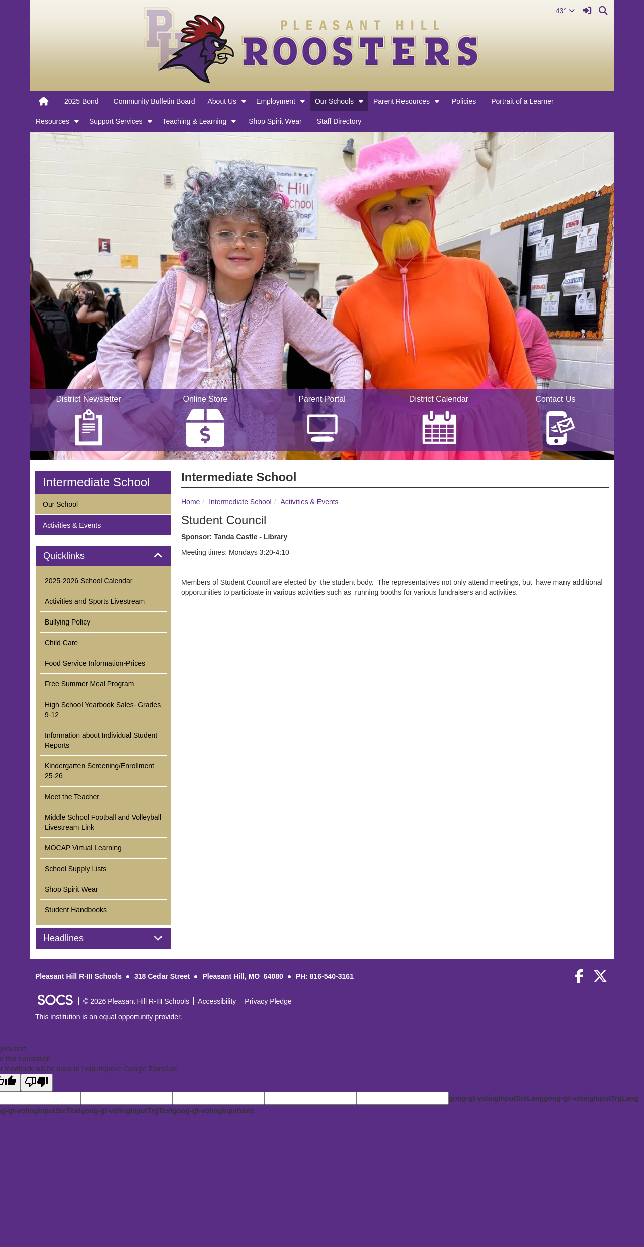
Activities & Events (309, 502)
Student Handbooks (76, 910)
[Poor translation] (37, 1083)
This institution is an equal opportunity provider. (108, 1016)
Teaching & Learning (195, 121)
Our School (60, 503)
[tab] (103, 556)
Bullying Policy (67, 622)
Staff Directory (339, 121)
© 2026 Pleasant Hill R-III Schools (136, 1001)
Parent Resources (401, 101)
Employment (275, 101)
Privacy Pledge (268, 1001)
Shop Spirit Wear (275, 121)
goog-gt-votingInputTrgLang (591, 1098)
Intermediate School (240, 502)
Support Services (116, 121)
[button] (243, 101)
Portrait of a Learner (522, 101)
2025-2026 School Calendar (88, 581)
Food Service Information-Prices (95, 663)
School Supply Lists (75, 869)
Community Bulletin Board (154, 101)
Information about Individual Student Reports (101, 740)
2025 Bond (81, 101)
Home (190, 502)
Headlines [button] (74, 938)
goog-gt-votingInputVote (213, 1111)
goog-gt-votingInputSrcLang (496, 1098)
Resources (52, 121)
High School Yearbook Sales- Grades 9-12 (103, 709)
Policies (464, 101)
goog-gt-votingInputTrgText (126, 1111)
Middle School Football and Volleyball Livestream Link (103, 822)
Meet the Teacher (72, 797)
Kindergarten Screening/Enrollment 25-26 (99, 771)
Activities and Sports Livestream (95, 601)
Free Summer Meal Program (89, 684)
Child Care (61, 643)
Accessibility (217, 1001)
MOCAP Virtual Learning (83, 848)
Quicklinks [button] (75, 556)
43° (565, 11)
